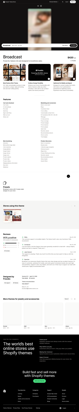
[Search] (63, 2)
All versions (32, 330)
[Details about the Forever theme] (12, 368)
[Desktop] (38, 6)
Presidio (74, 109)
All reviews (7, 303)
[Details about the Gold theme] (33, 368)
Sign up (73, 1)
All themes (15, 335)
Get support (7, 335)
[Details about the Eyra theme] (54, 368)
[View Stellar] (35, 236)
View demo (65, 94)
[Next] (75, 257)
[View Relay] (60, 236)
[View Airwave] (52, 236)
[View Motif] (43, 236)
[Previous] (72, 257)
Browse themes (54, 1)
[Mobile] (41, 6)
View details (25, 330)
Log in (66, 1)
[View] (12, 268)
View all (66, 351)
